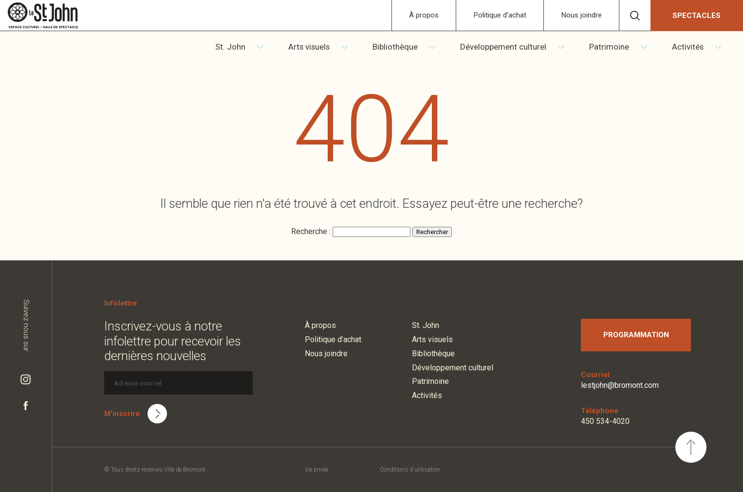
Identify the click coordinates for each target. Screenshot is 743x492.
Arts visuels (329, 47)
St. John (255, 47)
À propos (424, 15)
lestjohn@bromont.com (620, 385)
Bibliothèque (412, 47)
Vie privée (316, 469)
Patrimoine (619, 47)
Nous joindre (581, 15)
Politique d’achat (499, 15)
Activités (694, 47)
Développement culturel (517, 47)
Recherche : (312, 231)
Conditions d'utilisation (410, 469)
